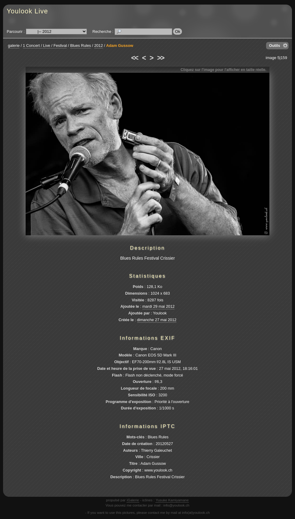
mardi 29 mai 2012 (158, 306)
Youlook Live (27, 11)
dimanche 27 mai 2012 (156, 319)
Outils (274, 45)
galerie (14, 45)
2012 (98, 45)
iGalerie (133, 500)
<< (134, 58)
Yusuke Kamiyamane (172, 500)
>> (160, 58)
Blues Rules (80, 45)
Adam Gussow (119, 45)
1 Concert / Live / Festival (45, 45)
